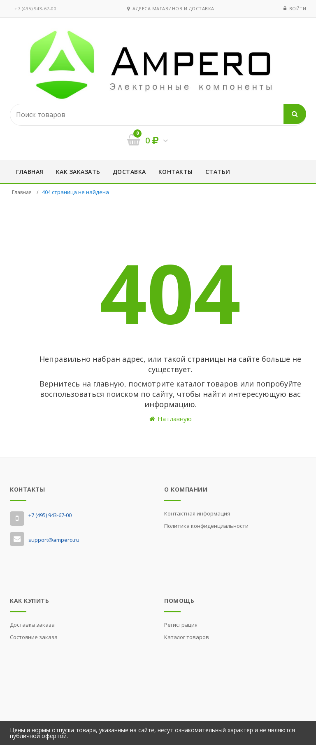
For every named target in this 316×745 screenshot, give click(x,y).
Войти (298, 8)
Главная (30, 172)
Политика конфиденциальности (206, 525)
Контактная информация (197, 513)
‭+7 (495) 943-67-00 (35, 8)
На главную (170, 419)
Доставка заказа (32, 624)
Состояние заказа (34, 637)
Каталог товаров (186, 637)
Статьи (217, 172)
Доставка (129, 172)
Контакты (175, 172)
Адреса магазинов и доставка (170, 8)
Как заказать (78, 172)
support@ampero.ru (53, 540)
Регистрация (181, 624)
